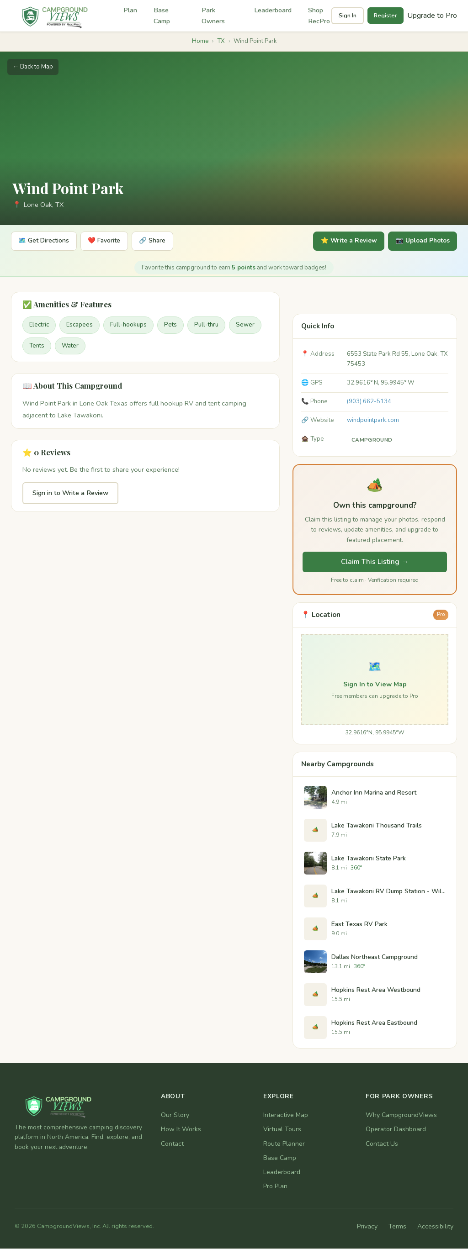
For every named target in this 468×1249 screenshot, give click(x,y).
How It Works (181, 1130)
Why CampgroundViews (401, 1115)
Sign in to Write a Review (70, 493)
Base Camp (162, 15)
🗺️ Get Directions (45, 241)
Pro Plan (275, 1186)
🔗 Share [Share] (160, 241)
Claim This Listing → (374, 562)
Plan (130, 10)
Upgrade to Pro (432, 16)
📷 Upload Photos (420, 241)
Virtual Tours (282, 1130)
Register (385, 15)
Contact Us (382, 1144)
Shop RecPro (319, 15)
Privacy (367, 1227)
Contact (172, 1144)
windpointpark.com (373, 420)
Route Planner (284, 1144)
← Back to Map (33, 67)
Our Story (175, 1115)
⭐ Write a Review (342, 241)
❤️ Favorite (109, 241)
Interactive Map (285, 1115)
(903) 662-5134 (369, 402)
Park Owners (213, 15)
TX (221, 41)
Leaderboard (273, 10)
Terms (397, 1227)
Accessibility (435, 1227)
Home (200, 41)
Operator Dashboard (396, 1130)
